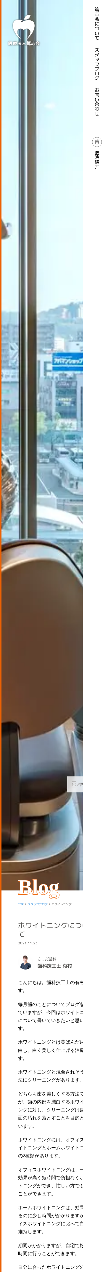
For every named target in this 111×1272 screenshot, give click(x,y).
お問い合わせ (97, 102)
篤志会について (97, 23)
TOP (21, 904)
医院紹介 (97, 153)
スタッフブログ (97, 64)
